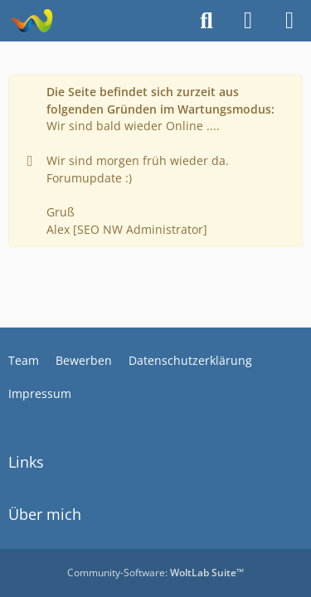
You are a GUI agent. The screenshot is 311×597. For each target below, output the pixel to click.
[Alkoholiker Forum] (31, 20)
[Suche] (206, 20)
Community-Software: (155, 572)
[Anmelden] (248, 20)
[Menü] (289, 20)
